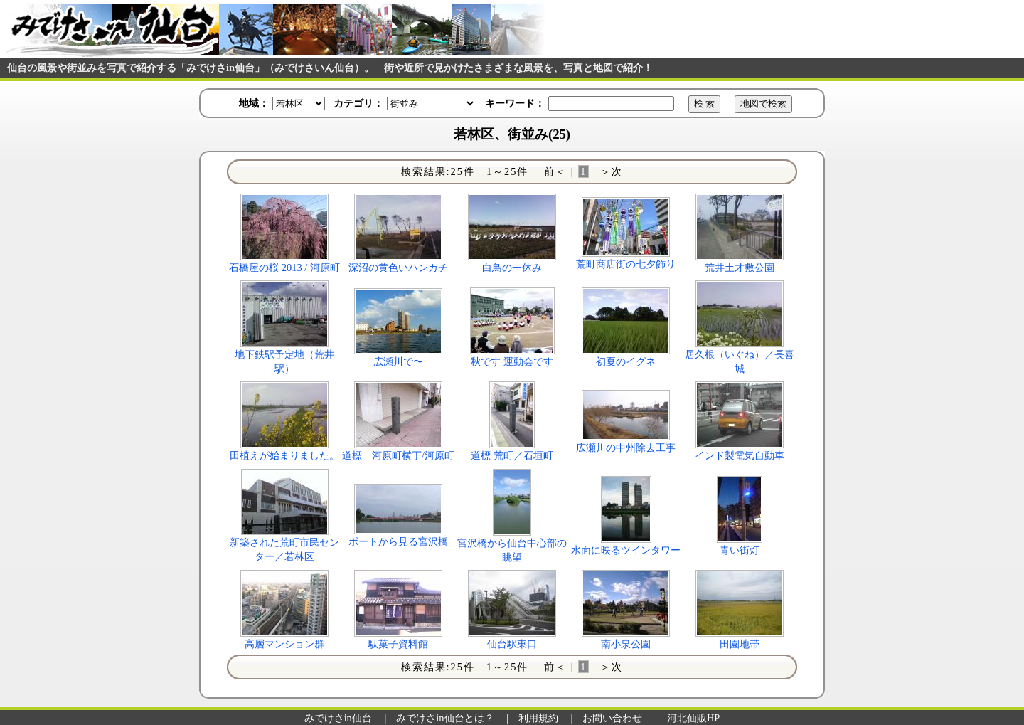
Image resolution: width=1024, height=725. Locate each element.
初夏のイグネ (626, 361)
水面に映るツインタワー (626, 550)
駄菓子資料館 (398, 644)
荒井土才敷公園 (739, 267)
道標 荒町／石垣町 (512, 455)
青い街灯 (739, 550)
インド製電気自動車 (739, 455)
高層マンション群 (284, 644)
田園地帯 (739, 644)
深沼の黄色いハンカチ (398, 267)
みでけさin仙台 (338, 718)
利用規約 (538, 718)
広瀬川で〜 (398, 361)
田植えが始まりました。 (284, 455)
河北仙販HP (693, 718)
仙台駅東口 (512, 644)
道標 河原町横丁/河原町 (398, 455)
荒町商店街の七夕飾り (626, 264)
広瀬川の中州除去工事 (626, 447)
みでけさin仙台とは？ (445, 718)
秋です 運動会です (512, 361)
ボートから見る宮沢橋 (398, 541)
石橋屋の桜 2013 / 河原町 (284, 267)
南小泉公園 (626, 644)
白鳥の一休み (512, 267)
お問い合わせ (612, 718)
